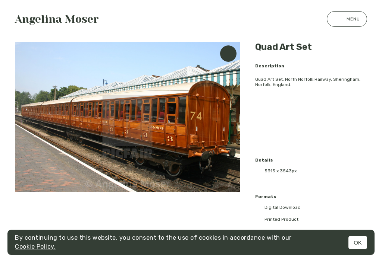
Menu (347, 19)
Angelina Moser (57, 19)
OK (358, 242)
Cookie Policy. (35, 246)
